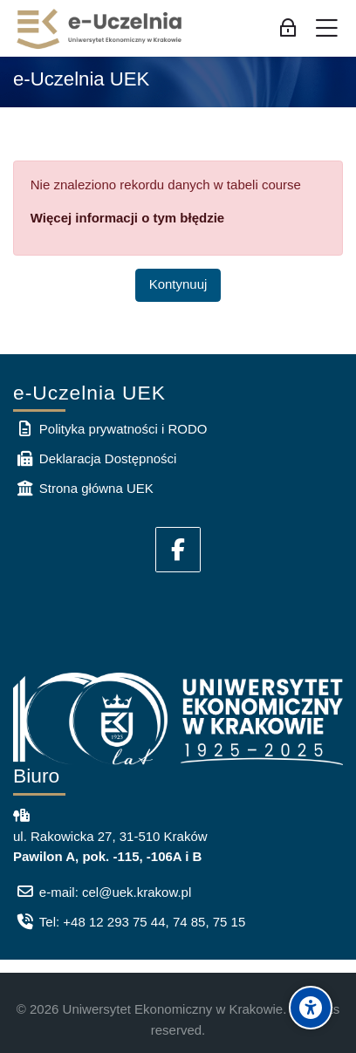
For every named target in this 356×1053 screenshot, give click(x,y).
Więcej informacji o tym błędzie (127, 217)
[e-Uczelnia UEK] (100, 29)
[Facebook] (178, 549)
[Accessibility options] (310, 1007)
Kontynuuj (178, 284)
